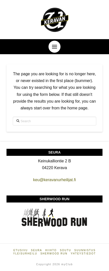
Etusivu (21, 250)
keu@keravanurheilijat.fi (54, 180)
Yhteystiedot (83, 253)
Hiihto (51, 250)
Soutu (65, 250)
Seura (36, 250)
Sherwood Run (54, 253)
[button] (54, 47)
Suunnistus (85, 250)
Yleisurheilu (25, 253)
